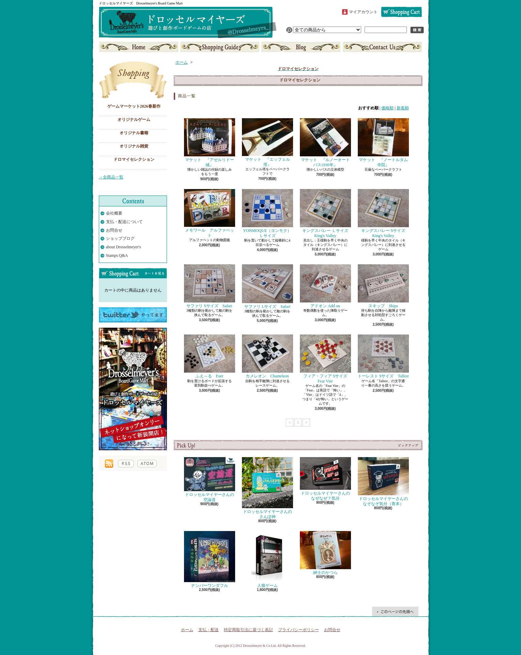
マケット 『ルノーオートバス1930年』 (325, 142)
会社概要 (114, 213)
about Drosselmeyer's (123, 247)
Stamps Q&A (117, 255)
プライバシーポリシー (298, 629)
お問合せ (381, 47)
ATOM (147, 463)
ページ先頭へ (395, 611)
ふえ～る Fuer (209, 356)
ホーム (139, 47)
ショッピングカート (401, 12)
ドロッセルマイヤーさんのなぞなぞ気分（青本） (383, 481)
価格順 (387, 108)
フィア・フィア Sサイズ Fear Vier (326, 358)
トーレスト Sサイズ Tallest (383, 356)
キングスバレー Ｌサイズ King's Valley (326, 213)
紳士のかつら (325, 553)
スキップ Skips (383, 286)
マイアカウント (363, 12)
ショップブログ (300, 47)
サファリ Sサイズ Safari (209, 286)
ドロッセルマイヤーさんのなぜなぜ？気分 (325, 478)
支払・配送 (208, 629)
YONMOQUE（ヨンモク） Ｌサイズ (269, 213)
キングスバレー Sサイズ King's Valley (384, 213)
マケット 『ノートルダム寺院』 (383, 142)
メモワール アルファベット (209, 213)
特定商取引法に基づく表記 (248, 629)
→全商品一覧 (111, 177)
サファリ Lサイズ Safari (267, 286)
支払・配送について (220, 47)
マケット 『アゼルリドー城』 (209, 142)
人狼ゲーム (267, 559)
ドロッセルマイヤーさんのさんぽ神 (267, 488)
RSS (126, 463)
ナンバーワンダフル (209, 559)
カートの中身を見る (133, 273)
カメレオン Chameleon (267, 356)
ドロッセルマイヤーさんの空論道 (209, 479)
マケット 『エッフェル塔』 (267, 142)
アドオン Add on (325, 286)
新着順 (403, 108)
